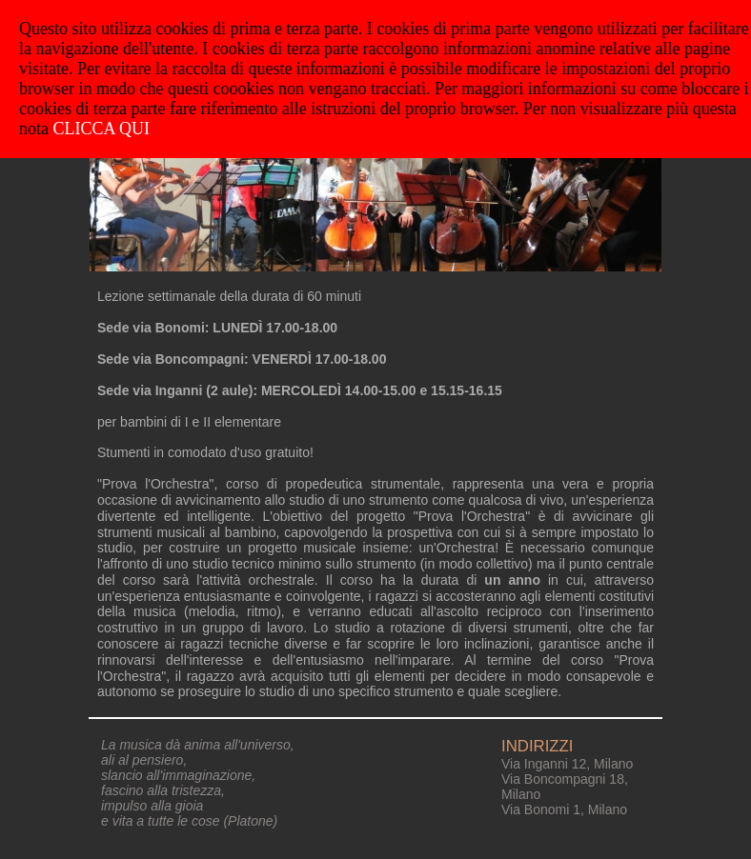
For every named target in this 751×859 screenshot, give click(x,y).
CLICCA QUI (102, 128)
